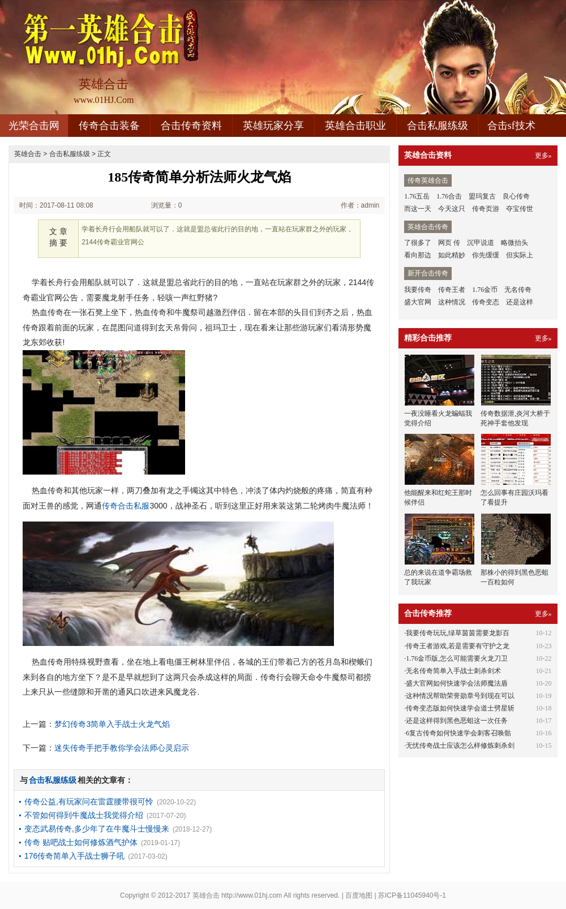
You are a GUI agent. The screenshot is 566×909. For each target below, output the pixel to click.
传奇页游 (485, 209)
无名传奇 (517, 290)
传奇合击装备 (109, 125)
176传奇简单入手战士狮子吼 (74, 855)
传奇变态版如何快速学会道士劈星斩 (460, 708)
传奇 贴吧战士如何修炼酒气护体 (81, 842)
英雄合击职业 (355, 125)
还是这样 (519, 302)
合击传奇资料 (191, 125)
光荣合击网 (33, 125)
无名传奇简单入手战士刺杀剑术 (453, 671)
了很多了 (417, 243)
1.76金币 (485, 290)
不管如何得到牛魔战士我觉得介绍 (83, 815)
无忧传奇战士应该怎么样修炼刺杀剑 (460, 745)
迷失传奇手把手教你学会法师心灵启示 (121, 747)
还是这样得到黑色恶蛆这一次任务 (457, 721)
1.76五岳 (417, 196)
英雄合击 (27, 154)
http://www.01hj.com (251, 895)
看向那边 (417, 255)
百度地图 (358, 895)
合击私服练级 (437, 125)
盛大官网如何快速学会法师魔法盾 (457, 683)
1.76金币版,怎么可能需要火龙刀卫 (457, 658)
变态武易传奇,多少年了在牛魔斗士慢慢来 (96, 828)
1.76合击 (449, 196)
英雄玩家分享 (273, 125)
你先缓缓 (485, 255)
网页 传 (449, 243)
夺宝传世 (519, 209)
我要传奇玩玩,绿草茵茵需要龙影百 (457, 633)
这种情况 (451, 302)
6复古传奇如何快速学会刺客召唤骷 (458, 733)
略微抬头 (514, 243)
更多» (543, 156)
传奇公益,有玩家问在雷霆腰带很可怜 (88, 801)
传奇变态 (485, 302)
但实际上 (519, 255)
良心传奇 (516, 196)
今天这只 (451, 209)
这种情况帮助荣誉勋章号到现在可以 (460, 696)
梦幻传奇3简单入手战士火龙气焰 (112, 724)
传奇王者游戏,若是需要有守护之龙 (457, 646)
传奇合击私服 (125, 505)
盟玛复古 (482, 196)
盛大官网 (417, 302)
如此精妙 (451, 255)
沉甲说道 (480, 243)
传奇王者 (451, 290)
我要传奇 (417, 290)
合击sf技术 (511, 125)
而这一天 (417, 209)
